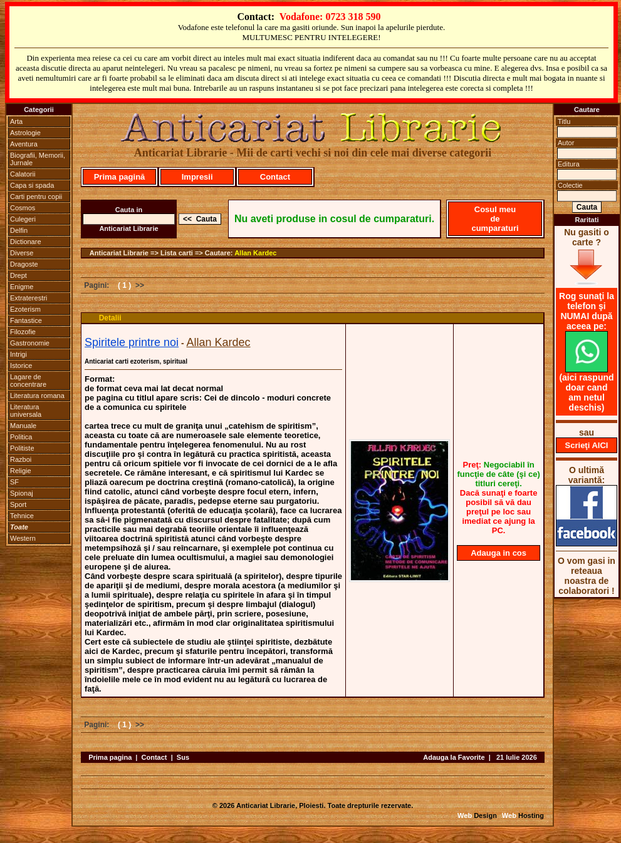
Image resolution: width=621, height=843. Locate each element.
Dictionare (25, 241)
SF (14, 482)
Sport (18, 504)
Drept (18, 275)
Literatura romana (37, 395)
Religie (20, 470)
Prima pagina (110, 757)
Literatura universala (25, 410)
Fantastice (26, 320)
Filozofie (23, 331)
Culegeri (23, 219)
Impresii (197, 176)
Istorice (21, 365)
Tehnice (22, 515)
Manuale (23, 425)
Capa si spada (32, 185)
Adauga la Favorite (453, 757)
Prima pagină (119, 176)
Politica (21, 437)
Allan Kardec (255, 253)
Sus (183, 757)
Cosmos (22, 208)
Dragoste (24, 264)
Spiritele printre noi (132, 342)
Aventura (24, 144)
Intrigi (18, 354)
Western (23, 538)
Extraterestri (28, 298)
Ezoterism (25, 309)
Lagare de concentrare (28, 380)
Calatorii (22, 174)
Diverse (21, 253)
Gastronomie (30, 343)
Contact (275, 176)
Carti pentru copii (36, 196)
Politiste (22, 448)
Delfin (19, 230)
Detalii (110, 318)
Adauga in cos (498, 553)
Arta (16, 121)
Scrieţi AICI (586, 445)
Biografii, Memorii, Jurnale (37, 158)
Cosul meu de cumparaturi (494, 219)
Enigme (21, 286)
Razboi (20, 459)
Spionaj (21, 493)
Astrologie (25, 132)
